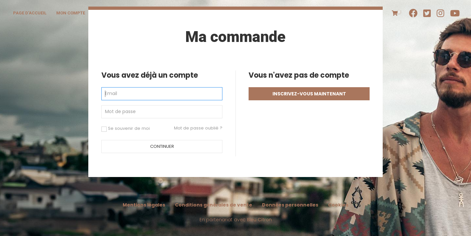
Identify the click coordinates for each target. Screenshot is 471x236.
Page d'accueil (29, 12)
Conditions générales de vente (213, 205)
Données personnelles (290, 205)
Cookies (338, 205)
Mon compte (70, 12)
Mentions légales (144, 205)
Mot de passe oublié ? (198, 128)
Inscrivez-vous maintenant (309, 93)
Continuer (162, 146)
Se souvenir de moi (125, 128)
